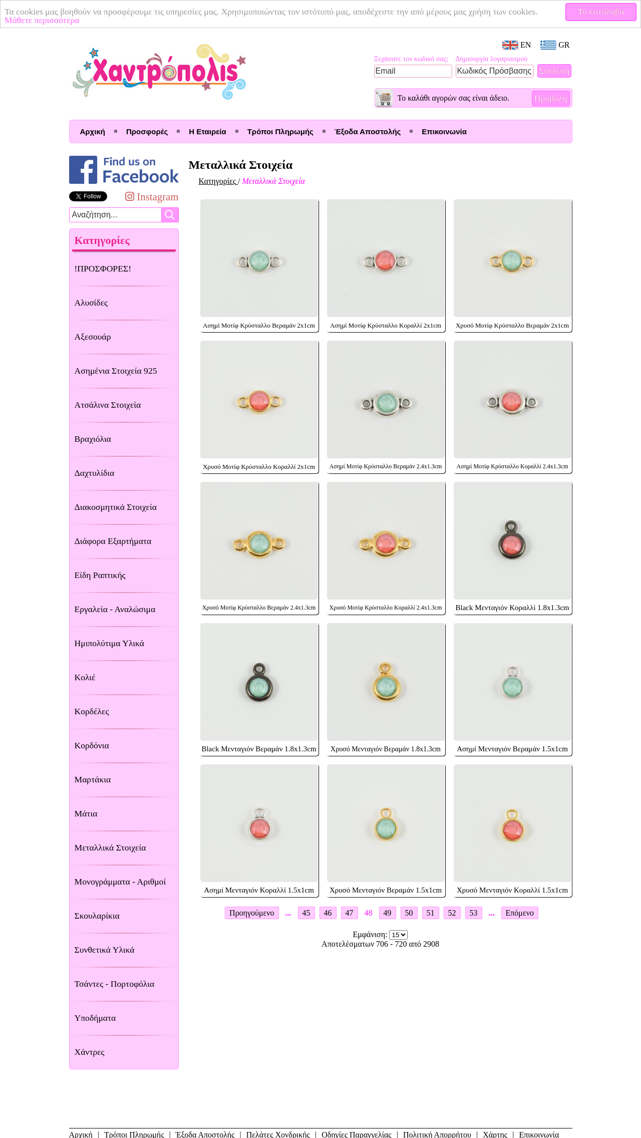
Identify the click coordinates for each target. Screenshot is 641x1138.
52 (452, 913)
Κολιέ (85, 677)
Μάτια (86, 813)
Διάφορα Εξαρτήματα (113, 541)
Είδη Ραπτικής (100, 575)
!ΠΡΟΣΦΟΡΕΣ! (103, 268)
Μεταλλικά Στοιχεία (110, 847)
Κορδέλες (92, 711)
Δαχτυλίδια (95, 473)
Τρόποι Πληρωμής (280, 131)
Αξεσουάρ (93, 337)
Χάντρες (90, 1052)
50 (409, 913)
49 (388, 913)
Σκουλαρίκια (97, 916)
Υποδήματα (95, 1018)
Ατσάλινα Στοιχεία (108, 405)
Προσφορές (147, 131)
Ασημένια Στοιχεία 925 (116, 371)
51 (431, 913)
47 (350, 913)
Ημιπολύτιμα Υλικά (109, 643)
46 (328, 913)
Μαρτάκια (93, 779)
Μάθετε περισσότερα (42, 20)
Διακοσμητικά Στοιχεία (116, 507)
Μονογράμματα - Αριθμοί (120, 882)
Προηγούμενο (251, 913)
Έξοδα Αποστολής (368, 131)
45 (306, 913)
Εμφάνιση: (371, 934)
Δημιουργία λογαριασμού (492, 59)
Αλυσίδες (91, 303)
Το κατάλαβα (601, 12)
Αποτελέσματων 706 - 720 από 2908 (380, 944)
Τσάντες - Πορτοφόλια (115, 984)
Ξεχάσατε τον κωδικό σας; (411, 59)
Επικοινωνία (444, 131)
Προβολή (550, 98)
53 (474, 913)
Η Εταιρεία (207, 131)
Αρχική (92, 131)
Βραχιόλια (93, 439)
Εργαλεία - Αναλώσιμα (115, 609)
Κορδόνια (92, 745)
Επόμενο (520, 913)
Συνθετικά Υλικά (105, 950)
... (288, 913)
